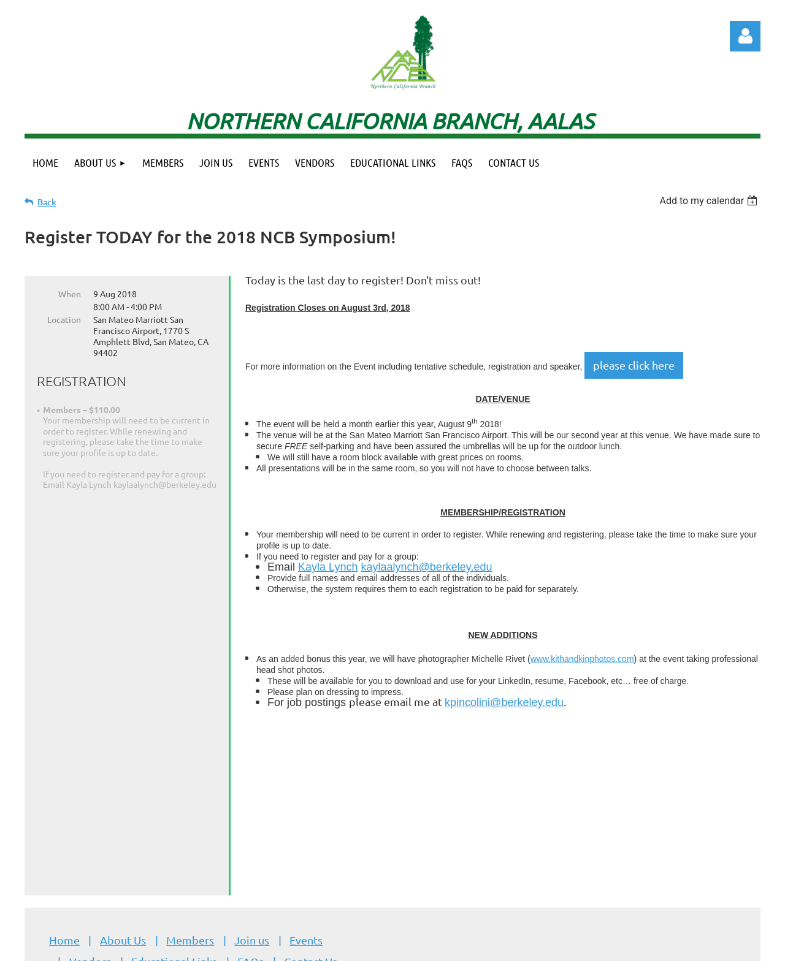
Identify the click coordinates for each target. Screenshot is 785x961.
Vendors (90, 812)
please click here (634, 365)
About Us (123, 790)
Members (190, 790)
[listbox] (709, 200)
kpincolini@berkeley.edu (504, 702)
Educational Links (174, 812)
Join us (251, 790)
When (69, 293)
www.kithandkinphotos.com (582, 659)
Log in (745, 36)
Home (64, 790)
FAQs (250, 812)
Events (306, 790)
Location (64, 319)
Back (46, 202)
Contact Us (310, 812)
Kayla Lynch (328, 567)
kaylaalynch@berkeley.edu (426, 567)
